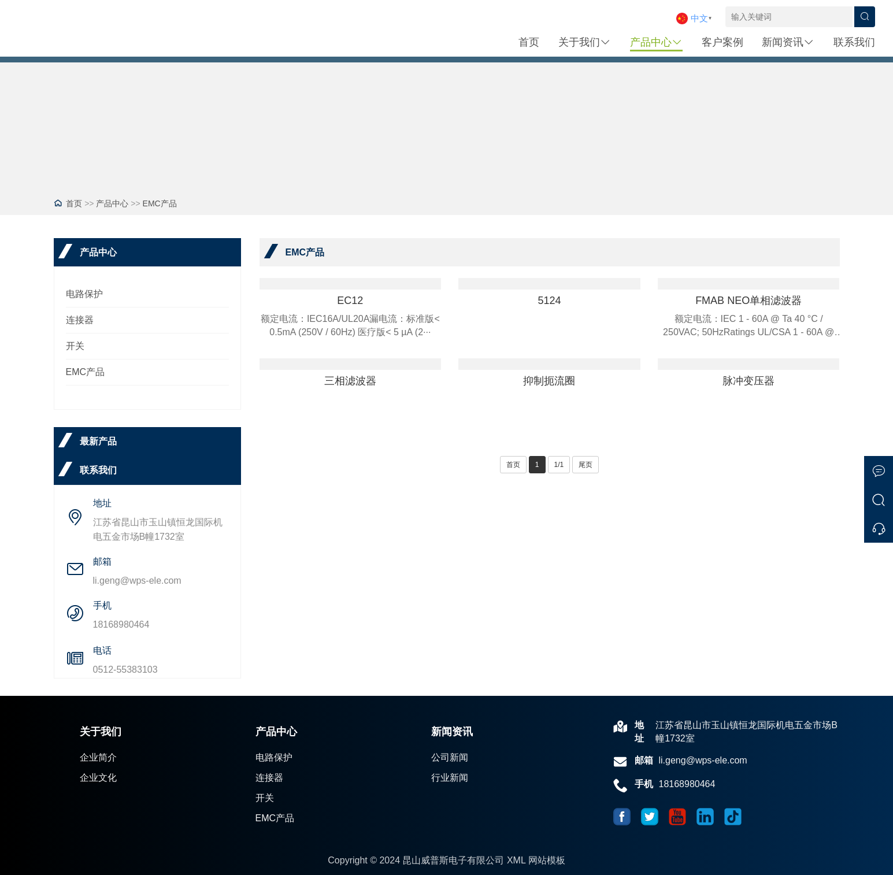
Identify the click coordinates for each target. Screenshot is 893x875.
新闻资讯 (788, 42)
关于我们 (584, 42)
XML (516, 860)
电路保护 (84, 294)
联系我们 (854, 42)
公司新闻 (449, 757)
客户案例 (722, 42)
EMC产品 (160, 203)
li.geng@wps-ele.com (137, 580)
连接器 (80, 320)
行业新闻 (449, 778)
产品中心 (656, 42)
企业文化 (98, 778)
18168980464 (121, 624)
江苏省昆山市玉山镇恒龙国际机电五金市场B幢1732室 (158, 529)
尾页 (585, 465)
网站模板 (546, 860)
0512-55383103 (125, 669)
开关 (75, 346)
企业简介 (98, 757)
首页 (528, 42)
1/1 (559, 465)
